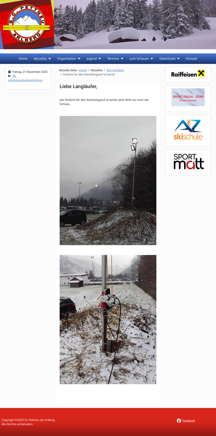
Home (23, 58)
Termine (113, 58)
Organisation (66, 58)
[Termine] (121, 58)
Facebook (188, 421)
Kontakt (191, 58)
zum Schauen (139, 58)
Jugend (92, 58)
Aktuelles (40, 58)
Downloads (167, 58)
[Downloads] (178, 58)
